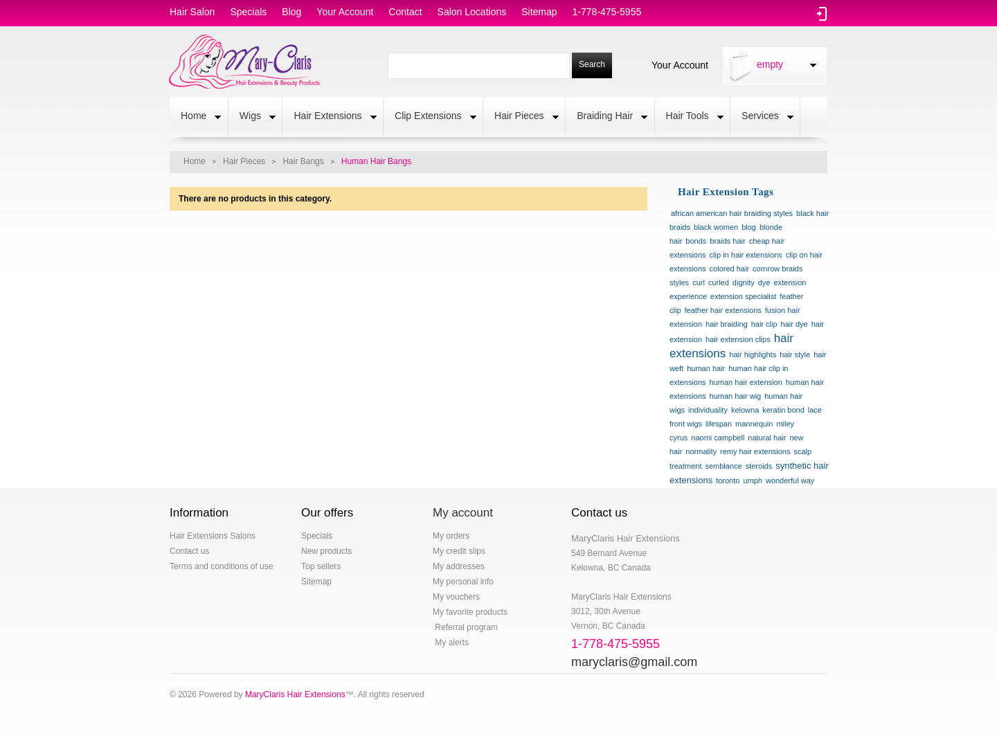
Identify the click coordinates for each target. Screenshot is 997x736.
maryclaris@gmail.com (634, 662)
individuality (708, 410)
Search (592, 64)
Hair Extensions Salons (212, 536)
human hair (706, 368)
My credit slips (459, 551)
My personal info (463, 581)
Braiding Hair (606, 117)
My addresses (459, 566)
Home (195, 117)
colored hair (729, 268)
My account (463, 512)
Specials (316, 536)
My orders (451, 536)
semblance (723, 466)
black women (716, 227)
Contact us (189, 551)
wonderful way (790, 480)
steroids (759, 466)
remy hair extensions (755, 451)
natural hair (767, 437)
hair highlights (752, 354)
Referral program (465, 627)
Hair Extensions (329, 117)
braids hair (727, 241)
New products (326, 551)
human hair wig (736, 396)
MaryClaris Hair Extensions (295, 694)
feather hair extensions (723, 310)
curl (698, 282)
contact (405, 11)
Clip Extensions (430, 117)
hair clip (764, 324)
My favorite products (470, 612)
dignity (744, 282)
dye (764, 282)
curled (718, 282)
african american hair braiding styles (732, 213)
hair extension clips (738, 339)
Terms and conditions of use (221, 566)
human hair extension (746, 382)
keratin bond (783, 410)
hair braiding (727, 324)
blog (291, 11)
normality (701, 451)
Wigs (252, 117)
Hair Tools (689, 117)
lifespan (719, 424)
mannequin (754, 424)
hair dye (794, 324)
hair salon (192, 11)
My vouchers (456, 597)
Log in (822, 14)
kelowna (745, 410)
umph (752, 480)
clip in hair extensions (746, 255)
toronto (727, 480)
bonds (695, 241)
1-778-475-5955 (607, 11)
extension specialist (743, 296)
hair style (795, 354)
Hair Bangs (302, 161)
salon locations (472, 11)
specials (248, 11)
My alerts (451, 642)
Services (761, 117)
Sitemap (316, 581)
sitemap (539, 11)
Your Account (680, 64)
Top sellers (321, 566)
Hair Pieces (521, 117)
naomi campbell (717, 437)
